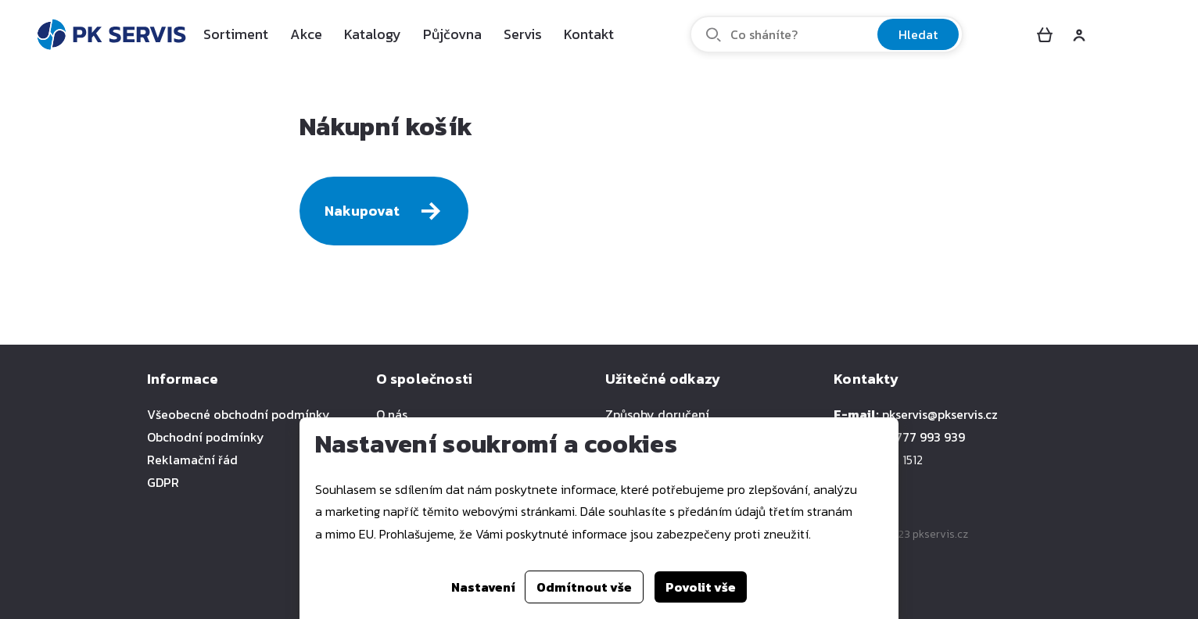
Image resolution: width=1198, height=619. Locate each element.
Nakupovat (384, 211)
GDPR (163, 482)
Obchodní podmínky (205, 437)
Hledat (918, 34)
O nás (391, 414)
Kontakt (589, 34)
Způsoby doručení (657, 414)
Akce (306, 34)
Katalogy (372, 34)
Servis (523, 34)
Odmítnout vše (584, 587)
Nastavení (483, 587)
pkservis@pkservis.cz (940, 414)
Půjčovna (452, 34)
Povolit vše (700, 587)
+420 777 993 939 (914, 437)
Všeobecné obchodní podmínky (238, 414)
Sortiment (235, 34)
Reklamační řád (192, 459)
